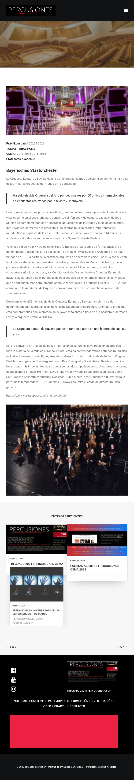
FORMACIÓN (79, 701)
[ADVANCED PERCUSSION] (31, 10)
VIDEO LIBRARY (54, 706)
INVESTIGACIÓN (102, 701)
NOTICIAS (20, 701)
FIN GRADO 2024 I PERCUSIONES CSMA (36, 561)
